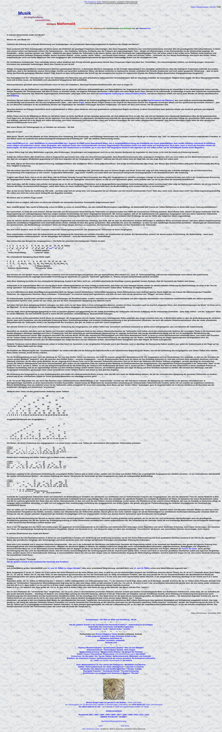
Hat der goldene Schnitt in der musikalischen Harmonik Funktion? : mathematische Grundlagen (111, 625)
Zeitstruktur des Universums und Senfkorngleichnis (111, 627)
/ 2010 (135, 715)
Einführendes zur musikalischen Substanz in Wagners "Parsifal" (111, 673)
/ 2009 (130, 715)
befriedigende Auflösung (110, 94)
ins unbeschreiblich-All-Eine (133, 94)
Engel (81, 102)
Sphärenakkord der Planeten (160, 100)
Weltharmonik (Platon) (110, 652)
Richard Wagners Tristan (106, 634)
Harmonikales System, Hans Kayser (119, 650)
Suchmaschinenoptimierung (113, 721)
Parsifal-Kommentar (130, 671)
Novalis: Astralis (134, 669)
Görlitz (212, 7)
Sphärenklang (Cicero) (89, 652)
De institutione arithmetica (143, 658)
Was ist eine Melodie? (134, 648)
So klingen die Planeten (132, 652)
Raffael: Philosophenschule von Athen (95, 667)
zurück (101, 726)
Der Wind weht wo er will (90, 707)
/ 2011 (141, 715)
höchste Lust (111, 642)
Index (119, 629)
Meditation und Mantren (135, 665)
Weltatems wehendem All (111, 638)
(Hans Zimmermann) (147, 705)
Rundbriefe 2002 (86, 715)
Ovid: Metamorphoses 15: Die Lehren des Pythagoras (99, 665)
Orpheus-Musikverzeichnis (90, 648)
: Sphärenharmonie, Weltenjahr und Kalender (131, 656)
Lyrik (105, 629)
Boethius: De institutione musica (81, 658)
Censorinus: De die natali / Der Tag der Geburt (91, 656)
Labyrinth (134, 667)
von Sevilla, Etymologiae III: (111, 660)
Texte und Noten (134, 702)
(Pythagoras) (117, 667)
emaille (127, 629)
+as (51, 248)
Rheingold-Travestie (92, 671)
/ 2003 (96, 715)
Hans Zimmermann (199, 7)
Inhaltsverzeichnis (114, 711)
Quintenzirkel (113, 648)
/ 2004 (102, 715)
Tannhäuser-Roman (111, 671)
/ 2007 (118, 715)
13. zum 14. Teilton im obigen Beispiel (63, 568)
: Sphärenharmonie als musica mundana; (114, 658)
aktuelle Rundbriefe (109, 717)
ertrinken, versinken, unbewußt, (111, 640)
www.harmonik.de (94, 650)
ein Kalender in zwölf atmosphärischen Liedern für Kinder (125, 707)
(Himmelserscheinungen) (111, 654)
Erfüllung (15, 96)
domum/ (113, 629)
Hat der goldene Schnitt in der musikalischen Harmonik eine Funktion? (38, 562)
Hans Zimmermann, (89, 729)
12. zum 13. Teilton (142, 568)
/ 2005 (107, 715)
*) (53, 247)
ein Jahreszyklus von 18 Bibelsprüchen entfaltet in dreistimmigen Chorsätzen (96, 705)
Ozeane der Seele (189, 549)
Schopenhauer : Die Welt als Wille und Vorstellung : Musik (111, 620)
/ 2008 (124, 715)
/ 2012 (146, 715)
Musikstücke (96, 629)
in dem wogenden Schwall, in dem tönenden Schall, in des (111, 636)
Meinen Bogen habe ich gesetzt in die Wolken (107, 702)
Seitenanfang (125, 726)
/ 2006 (113, 715)
